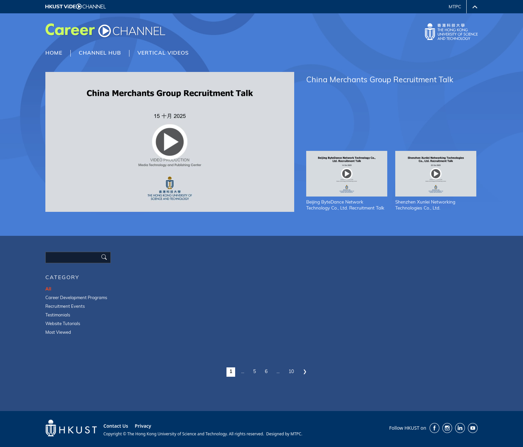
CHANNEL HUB (100, 53)
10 (291, 371)
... (242, 371)
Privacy (143, 426)
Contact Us (115, 426)
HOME (53, 53)
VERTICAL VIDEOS (163, 53)
